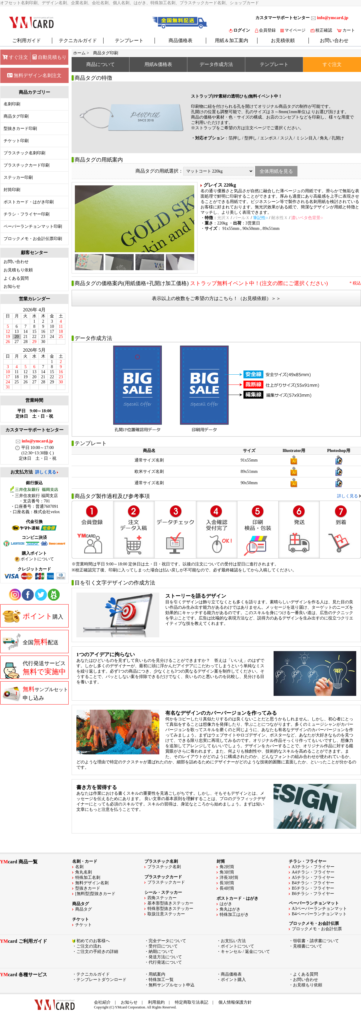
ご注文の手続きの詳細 (97, 951)
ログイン (239, 30)
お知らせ (12, 286)
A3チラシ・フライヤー (313, 867)
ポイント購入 (233, 979)
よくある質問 (16, 278)
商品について (100, 64)
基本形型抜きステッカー (170, 903)
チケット (83, 924)
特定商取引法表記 (191, 1002)
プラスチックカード (166, 882)
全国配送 (30, 641)
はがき (226, 904)
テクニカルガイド (78, 40)
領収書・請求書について (316, 941)
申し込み (35, 693)
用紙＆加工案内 (231, 40)
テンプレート (129, 40)
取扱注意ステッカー (166, 914)
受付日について (163, 946)
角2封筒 (227, 867)
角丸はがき (230, 909)
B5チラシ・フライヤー (313, 888)
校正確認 (321, 30)
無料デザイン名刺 (92, 883)
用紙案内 (157, 974)
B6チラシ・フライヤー (313, 893)
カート (346, 30)
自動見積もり (50, 57)
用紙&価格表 (158, 64)
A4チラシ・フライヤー (313, 872)
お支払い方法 (233, 941)
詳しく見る (45, 472)
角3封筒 (227, 872)
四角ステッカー (162, 898)
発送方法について (165, 957)
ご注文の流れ (88, 946)
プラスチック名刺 (164, 867)
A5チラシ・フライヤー (313, 877)
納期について (161, 951)
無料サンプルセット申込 (172, 985)
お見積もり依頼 (18, 270)
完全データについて (167, 941)
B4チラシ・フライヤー (313, 883)
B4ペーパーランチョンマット (319, 914)
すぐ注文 (15, 57)
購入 (33, 616)
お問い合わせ (334, 40)
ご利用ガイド (26, 40)
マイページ (293, 30)
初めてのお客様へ (93, 941)
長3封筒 (227, 883)
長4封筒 (227, 888)
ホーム (79, 53)
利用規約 (156, 1002)
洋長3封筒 (229, 877)
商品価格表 (180, 40)
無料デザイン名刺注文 (34, 75)
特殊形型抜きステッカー (170, 908)
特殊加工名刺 (87, 877)
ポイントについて (237, 946)
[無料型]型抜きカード (95, 893)
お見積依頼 (283, 40)
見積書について (307, 946)
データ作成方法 (216, 64)
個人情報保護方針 (235, 1002)
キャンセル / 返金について (245, 951)
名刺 (79, 867)
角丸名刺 (83, 872)
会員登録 (265, 30)
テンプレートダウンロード (101, 979)
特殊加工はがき (234, 914)
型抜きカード (87, 888)
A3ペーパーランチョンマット (319, 908)
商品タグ (83, 909)
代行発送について (165, 962)
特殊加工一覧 (161, 979)
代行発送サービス (34, 669)
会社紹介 (102, 1002)
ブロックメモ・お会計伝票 (317, 929)
